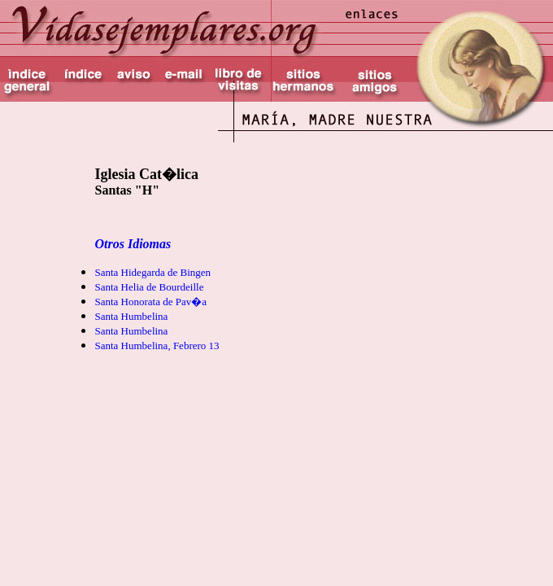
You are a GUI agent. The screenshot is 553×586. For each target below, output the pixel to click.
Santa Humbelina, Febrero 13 (156, 345)
